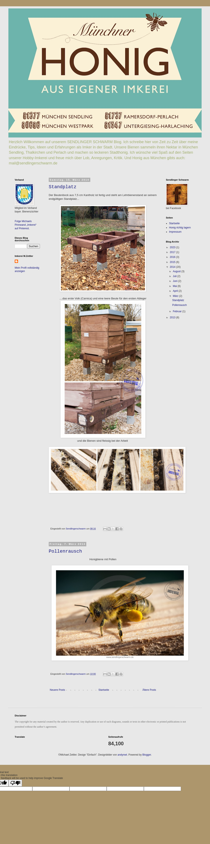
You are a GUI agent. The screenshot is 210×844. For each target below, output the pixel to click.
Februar (177, 311)
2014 (173, 266)
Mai (175, 286)
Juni (175, 281)
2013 (173, 317)
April (175, 290)
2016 (173, 257)
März (176, 296)
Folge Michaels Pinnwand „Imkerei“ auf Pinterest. (25, 225)
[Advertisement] (178, 351)
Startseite (103, 689)
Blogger (146, 754)
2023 (173, 247)
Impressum (175, 231)
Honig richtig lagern (180, 227)
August (177, 271)
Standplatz (62, 187)
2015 (173, 262)
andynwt (122, 754)
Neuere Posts (57, 689)
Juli (175, 276)
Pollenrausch (65, 551)
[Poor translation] (15, 783)
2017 (173, 252)
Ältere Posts (149, 689)
